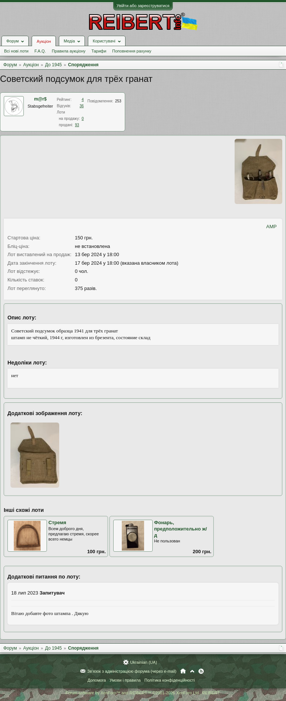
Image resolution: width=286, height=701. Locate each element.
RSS (201, 671)
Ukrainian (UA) (143, 662)
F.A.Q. (40, 51)
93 (77, 125)
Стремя (57, 522)
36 (82, 106)
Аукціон (43, 41)
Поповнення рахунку (131, 51)
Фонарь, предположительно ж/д (180, 529)
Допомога (97, 680)
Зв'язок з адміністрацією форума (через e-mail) (132, 671)
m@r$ (40, 99)
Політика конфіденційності (169, 680)
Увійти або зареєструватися (143, 5)
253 (118, 101)
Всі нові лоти (16, 51)
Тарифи (99, 51)
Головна (183, 671)
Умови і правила (124, 680)
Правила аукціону (68, 51)
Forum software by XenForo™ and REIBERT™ (143, 693)
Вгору (192, 671)
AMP (271, 226)
